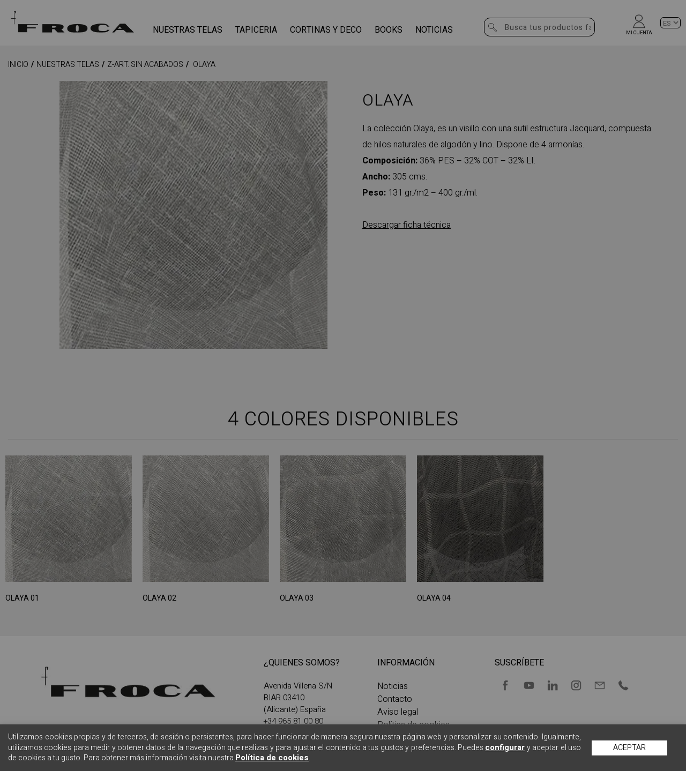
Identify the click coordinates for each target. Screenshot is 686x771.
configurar (505, 747)
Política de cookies (272, 757)
